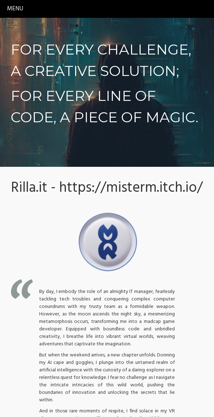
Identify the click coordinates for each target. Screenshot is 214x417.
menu (15, 8)
